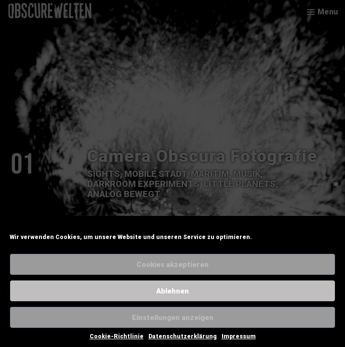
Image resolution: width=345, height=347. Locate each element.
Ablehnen (172, 291)
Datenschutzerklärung (182, 336)
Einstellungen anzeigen (172, 317)
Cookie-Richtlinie (117, 336)
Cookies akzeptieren (172, 264)
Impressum (239, 336)
